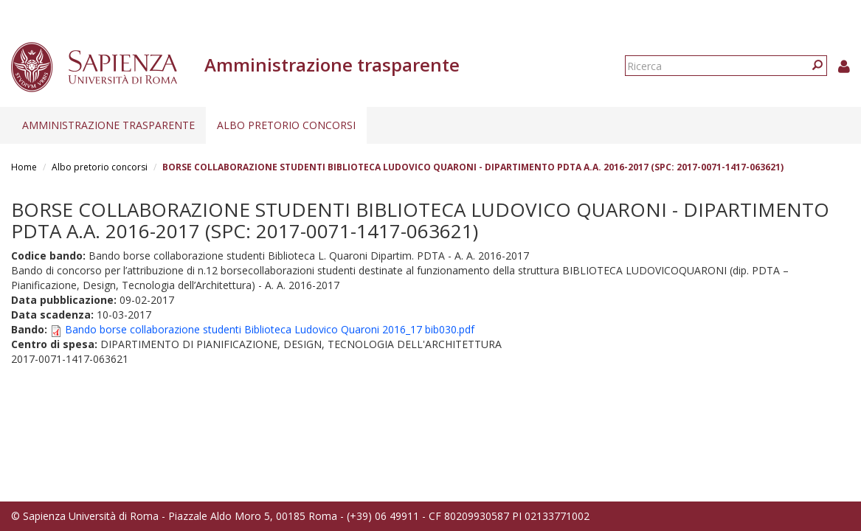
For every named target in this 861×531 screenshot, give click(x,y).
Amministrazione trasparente (108, 125)
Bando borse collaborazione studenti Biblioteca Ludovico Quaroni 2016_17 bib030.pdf (269, 329)
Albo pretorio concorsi (286, 125)
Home (24, 167)
